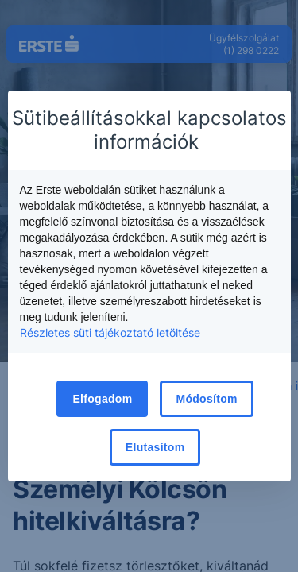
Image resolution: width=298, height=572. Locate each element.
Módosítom (206, 398)
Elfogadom (102, 398)
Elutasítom (155, 447)
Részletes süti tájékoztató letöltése (110, 332)
